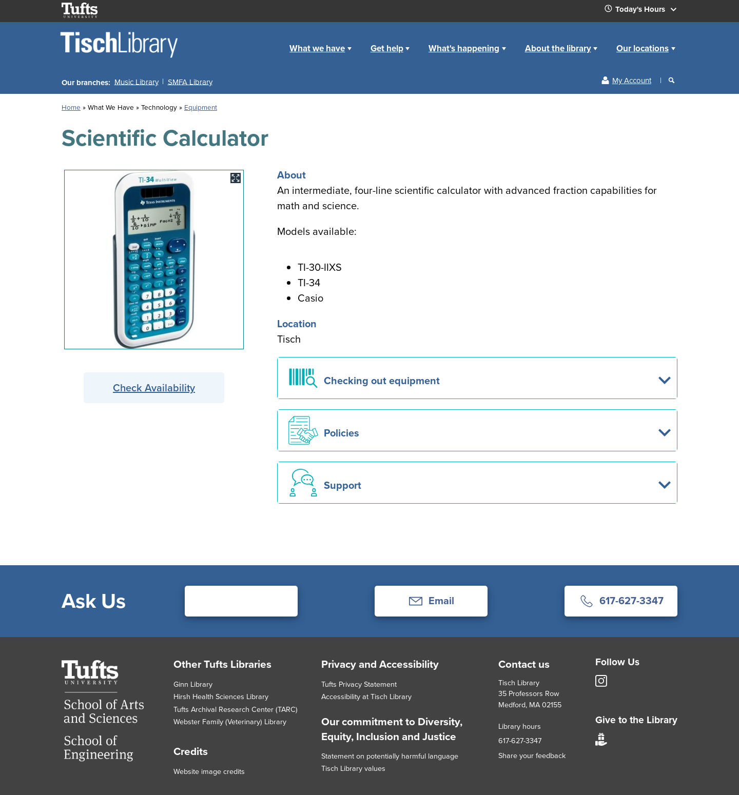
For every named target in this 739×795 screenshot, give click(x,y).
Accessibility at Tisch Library (366, 696)
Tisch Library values (353, 768)
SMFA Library (190, 81)
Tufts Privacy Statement (359, 684)
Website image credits (209, 771)
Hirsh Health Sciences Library (220, 696)
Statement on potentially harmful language (389, 756)
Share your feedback (532, 755)
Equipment (200, 107)
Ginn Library (192, 684)
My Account (631, 80)
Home (268, 40)
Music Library (136, 81)
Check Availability (154, 387)
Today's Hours (645, 11)
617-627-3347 (519, 740)
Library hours (519, 726)
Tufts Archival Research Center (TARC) (235, 709)
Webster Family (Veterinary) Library (229, 721)
